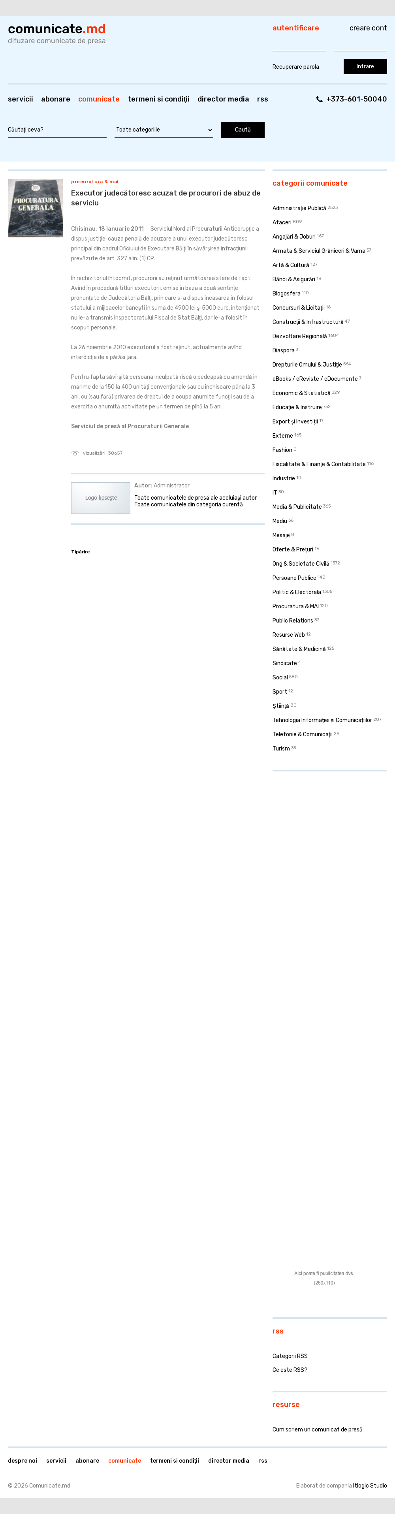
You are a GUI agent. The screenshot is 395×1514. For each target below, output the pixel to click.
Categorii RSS (290, 1356)
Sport (280, 691)
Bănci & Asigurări (294, 279)
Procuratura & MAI (94, 181)
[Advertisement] (301, 897)
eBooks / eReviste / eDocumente (315, 379)
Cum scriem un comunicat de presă (318, 1429)
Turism (281, 748)
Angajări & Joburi (294, 236)
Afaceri (282, 222)
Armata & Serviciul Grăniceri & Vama (319, 251)
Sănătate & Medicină (299, 649)
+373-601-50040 (356, 99)
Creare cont (368, 28)
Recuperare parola (296, 67)
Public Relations (293, 620)
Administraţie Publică (299, 208)
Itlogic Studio (370, 1485)
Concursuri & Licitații (299, 308)
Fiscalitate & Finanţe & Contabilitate (319, 464)
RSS (262, 99)
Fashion (282, 450)
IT (275, 492)
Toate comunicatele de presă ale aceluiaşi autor (195, 498)
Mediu (280, 521)
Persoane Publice (294, 578)
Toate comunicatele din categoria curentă (188, 504)
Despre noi (22, 1461)
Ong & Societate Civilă (301, 563)
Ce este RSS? (290, 1370)
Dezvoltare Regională (300, 336)
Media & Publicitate (297, 507)
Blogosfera (287, 293)
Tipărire (80, 552)
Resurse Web (289, 635)
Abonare (55, 99)
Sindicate (285, 663)
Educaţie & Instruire (297, 407)
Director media (223, 99)
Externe (283, 436)
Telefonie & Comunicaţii (303, 734)
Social (280, 677)
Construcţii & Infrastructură (308, 322)
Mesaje (281, 535)
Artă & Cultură (291, 265)
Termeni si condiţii (159, 99)
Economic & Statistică (302, 393)
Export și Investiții (295, 421)
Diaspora (284, 350)
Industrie (284, 478)
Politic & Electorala (297, 592)
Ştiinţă (281, 706)
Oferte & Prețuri (293, 549)
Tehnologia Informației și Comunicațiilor (322, 720)
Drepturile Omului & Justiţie (307, 364)
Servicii (20, 99)
